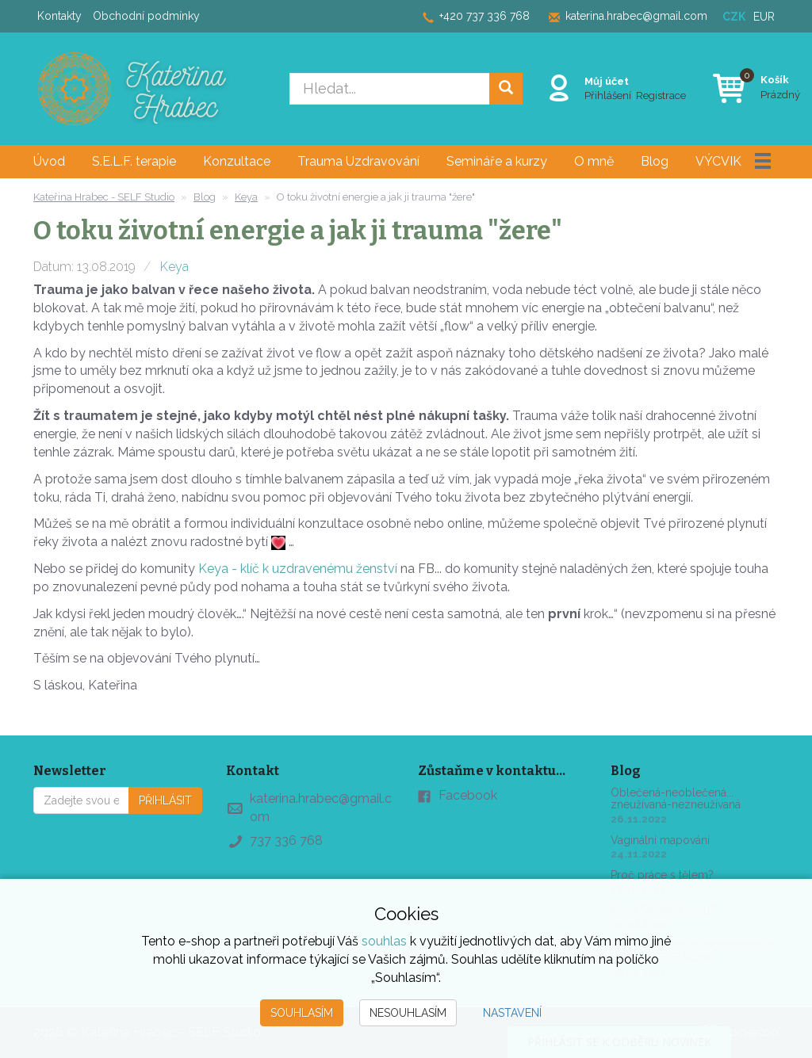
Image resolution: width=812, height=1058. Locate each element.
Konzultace (236, 161)
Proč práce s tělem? (662, 875)
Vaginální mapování (660, 840)
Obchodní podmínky (146, 16)
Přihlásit (165, 800)
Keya (174, 266)
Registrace (659, 95)
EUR (764, 16)
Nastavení (512, 1012)
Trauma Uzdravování (358, 161)
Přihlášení (605, 95)
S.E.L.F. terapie (134, 161)
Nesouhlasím (408, 1012)
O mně (594, 161)
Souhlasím (301, 1012)
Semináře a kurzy (496, 161)
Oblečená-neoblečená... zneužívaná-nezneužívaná (676, 798)
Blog (654, 161)
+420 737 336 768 (484, 16)
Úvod (49, 161)
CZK (733, 16)
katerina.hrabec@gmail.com (636, 16)
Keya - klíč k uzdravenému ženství (297, 568)
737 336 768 (286, 840)
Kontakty (59, 16)
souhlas (384, 941)
